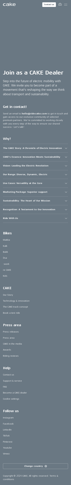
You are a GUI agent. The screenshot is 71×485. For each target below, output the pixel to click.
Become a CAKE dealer (15, 392)
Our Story (8, 295)
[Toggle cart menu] (60, 4)
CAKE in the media (12, 344)
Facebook (8, 424)
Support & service (12, 381)
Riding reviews (11, 356)
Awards (7, 350)
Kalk (5, 246)
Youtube (7, 447)
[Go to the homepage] (9, 5)
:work (6, 264)
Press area (8, 338)
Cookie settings (11, 399)
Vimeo (6, 453)
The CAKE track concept (15, 307)
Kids (5, 276)
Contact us (49, 4)
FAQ (5, 387)
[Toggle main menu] (66, 4)
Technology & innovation (16, 301)
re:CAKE (7, 270)
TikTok (6, 435)
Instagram (8, 417)
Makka (6, 240)
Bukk (5, 252)
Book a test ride (11, 313)
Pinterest (7, 442)
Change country (35, 466)
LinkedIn (7, 429)
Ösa (5, 258)
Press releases (11, 331)
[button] (35, 148)
